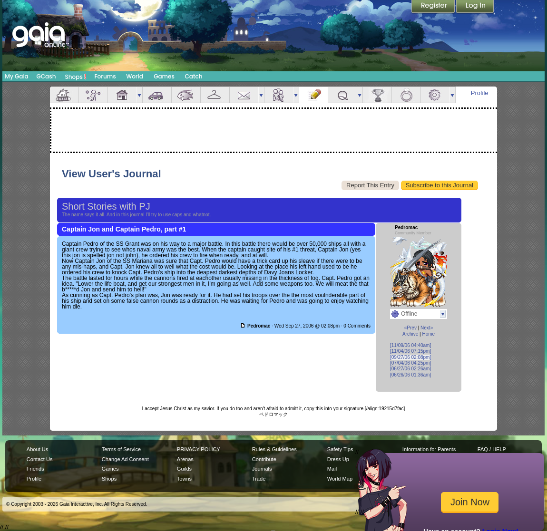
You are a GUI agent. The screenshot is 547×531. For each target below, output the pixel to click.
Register (433, 7)
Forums (105, 76)
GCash (46, 76)
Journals (262, 469)
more (139, 95)
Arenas (185, 459)
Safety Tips (340, 449)
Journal (313, 95)
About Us (37, 449)
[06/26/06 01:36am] (410, 374)
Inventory (215, 95)
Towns (184, 479)
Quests (342, 95)
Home (428, 334)
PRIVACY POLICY (198, 449)
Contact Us (40, 459)
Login (475, 7)
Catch (194, 76)
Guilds (184, 469)
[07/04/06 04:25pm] (410, 363)
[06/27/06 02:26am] (410, 368)
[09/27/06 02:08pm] (410, 357)
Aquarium (186, 95)
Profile (479, 93)
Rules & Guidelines (274, 449)
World (134, 76)
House (122, 95)
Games (164, 76)
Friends (278, 95)
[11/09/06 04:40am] (410, 345)
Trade (258, 479)
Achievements (377, 95)
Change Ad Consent (125, 459)
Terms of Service (121, 449)
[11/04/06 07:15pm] (410, 351)
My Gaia (16, 76)
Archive (410, 334)
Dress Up (338, 459)
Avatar (93, 95)
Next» (426, 327)
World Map (339, 479)
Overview (64, 95)
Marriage (406, 95)
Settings (435, 95)
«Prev (410, 327)
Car (157, 95)
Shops (76, 76)
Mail (244, 95)
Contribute (264, 459)
